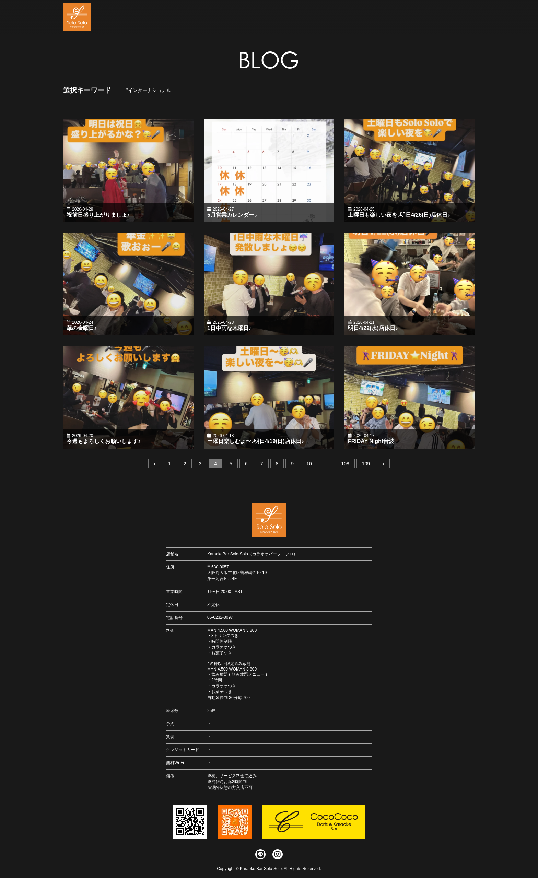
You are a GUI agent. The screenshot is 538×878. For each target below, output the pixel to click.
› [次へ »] (383, 464)
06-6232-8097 (220, 617)
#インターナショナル (148, 90)
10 (309, 464)
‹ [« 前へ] (154, 464)
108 (345, 464)
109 (366, 464)
